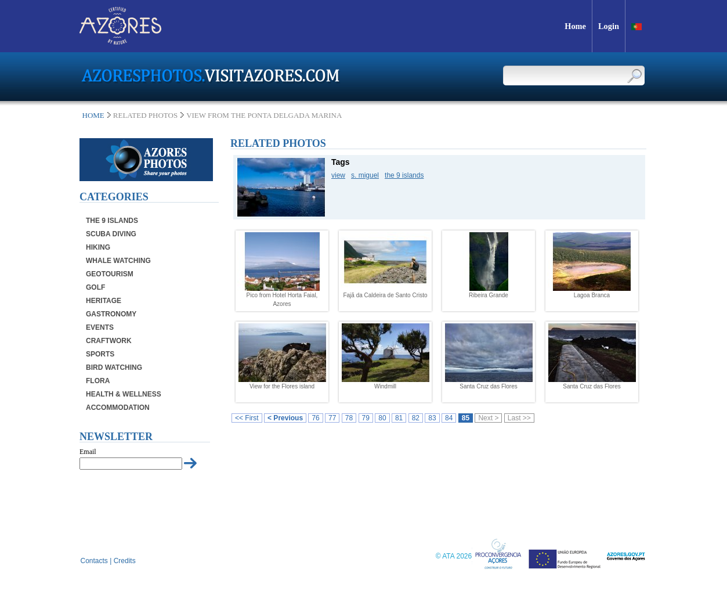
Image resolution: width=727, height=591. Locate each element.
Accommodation (118, 407)
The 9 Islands (112, 221)
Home (93, 115)
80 (382, 418)
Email (87, 451)
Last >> (519, 418)
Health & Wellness (123, 394)
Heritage (103, 301)
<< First (247, 418)
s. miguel (365, 175)
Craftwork (109, 341)
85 (465, 418)
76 (315, 418)
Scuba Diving (111, 234)
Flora (98, 381)
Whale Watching (118, 261)
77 (332, 418)
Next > (488, 418)
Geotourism (109, 274)
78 (349, 418)
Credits (125, 561)
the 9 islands (404, 175)
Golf (95, 287)
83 (432, 418)
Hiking (98, 247)
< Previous (285, 418)
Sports (100, 354)
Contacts (94, 561)
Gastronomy (111, 314)
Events (100, 327)
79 (366, 418)
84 (449, 418)
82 (415, 418)
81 (399, 418)
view (338, 175)
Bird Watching (114, 367)
